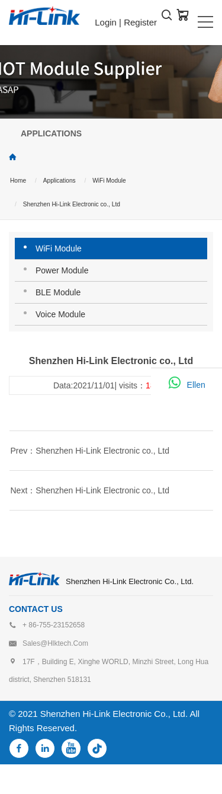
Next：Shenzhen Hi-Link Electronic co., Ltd (90, 490)
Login (106, 22)
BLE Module (58, 292)
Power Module (62, 270)
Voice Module (60, 314)
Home (18, 180)
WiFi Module (109, 180)
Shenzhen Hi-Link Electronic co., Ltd (71, 204)
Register (140, 22)
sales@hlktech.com (55, 643)
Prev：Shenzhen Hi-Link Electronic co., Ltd (90, 450)
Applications (59, 180)
